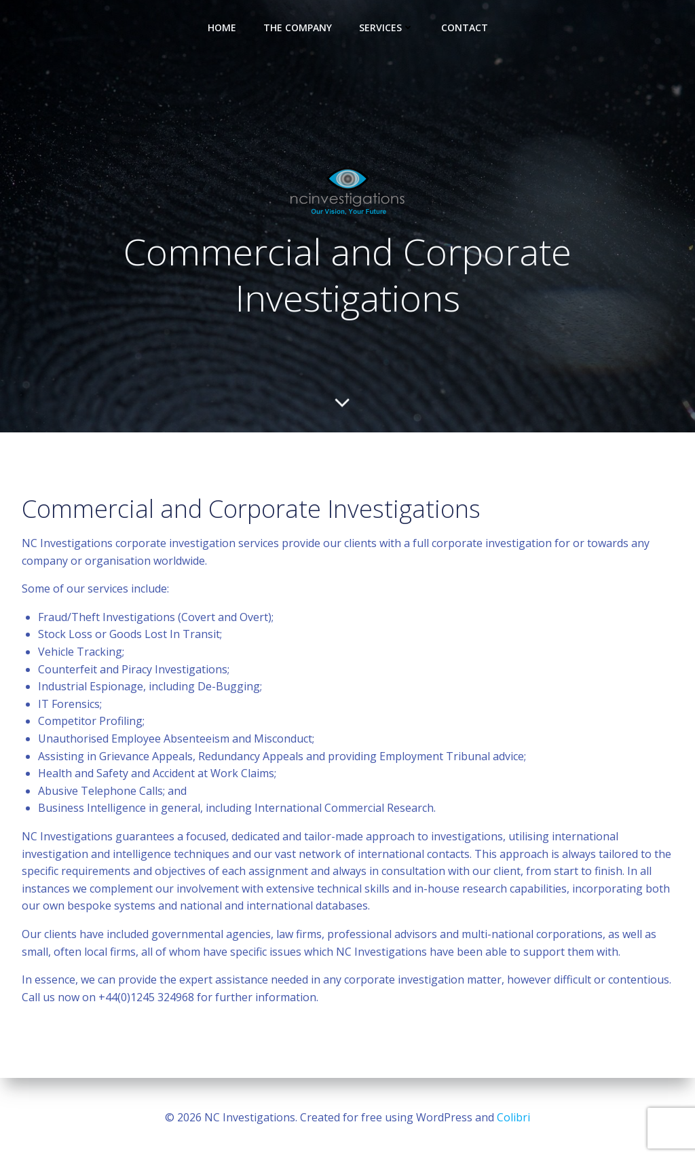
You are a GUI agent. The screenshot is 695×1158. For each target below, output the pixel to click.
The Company (297, 27)
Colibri (513, 1117)
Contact (464, 27)
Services (386, 27)
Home (222, 27)
